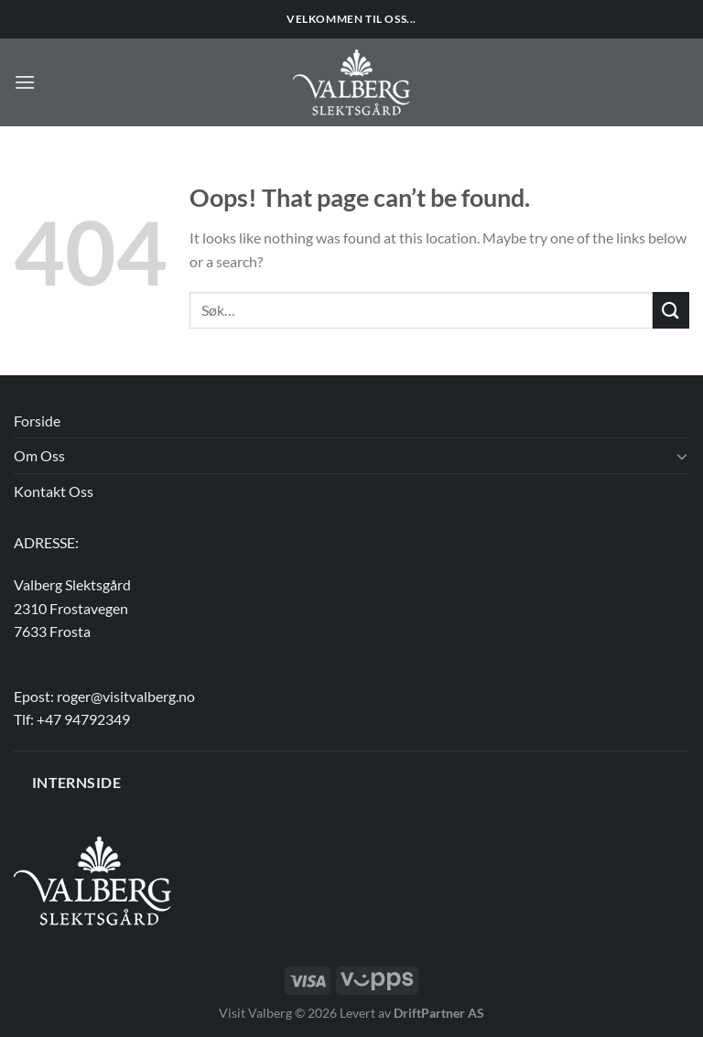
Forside (37, 420)
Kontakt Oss (53, 491)
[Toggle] (682, 456)
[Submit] (671, 310)
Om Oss (39, 455)
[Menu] (25, 81)
